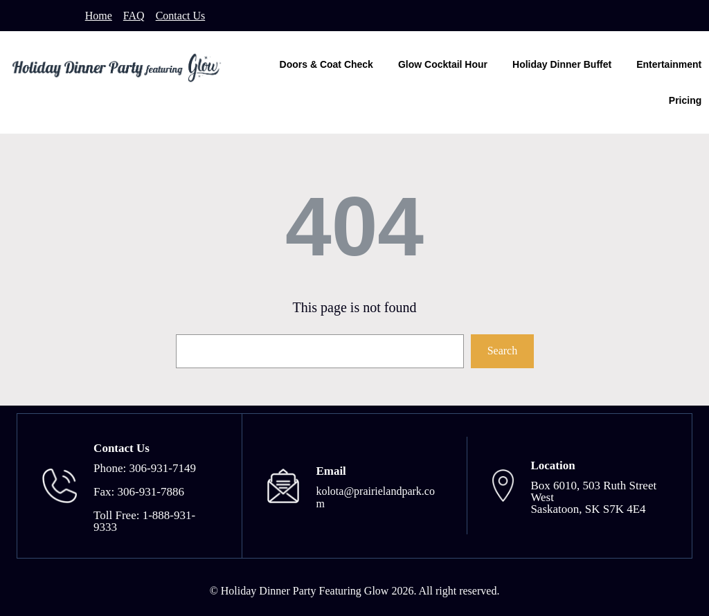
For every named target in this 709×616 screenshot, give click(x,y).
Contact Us (181, 15)
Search (502, 350)
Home (98, 15)
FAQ (134, 15)
